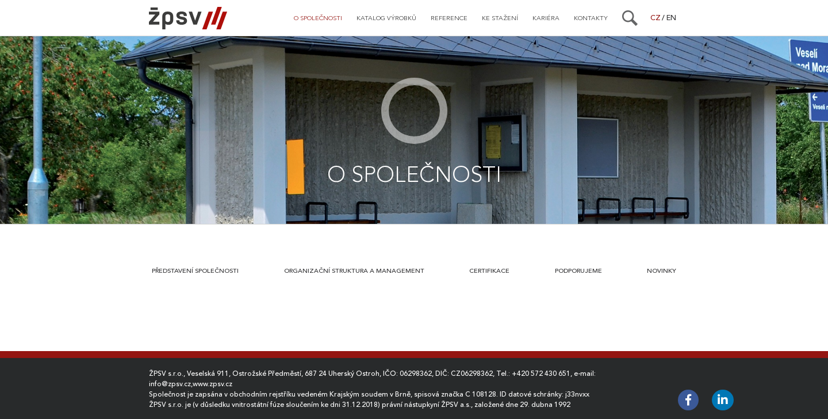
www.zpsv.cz (212, 383)
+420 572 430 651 (541, 373)
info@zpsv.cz (170, 383)
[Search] (630, 18)
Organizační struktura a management (354, 270)
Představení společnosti (195, 270)
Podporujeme (578, 270)
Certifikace (489, 270)
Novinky (661, 270)
